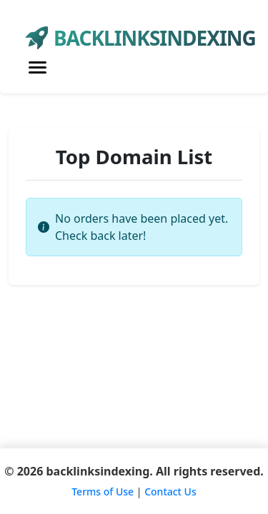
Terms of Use (102, 491)
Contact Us (170, 491)
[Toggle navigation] (37, 67)
